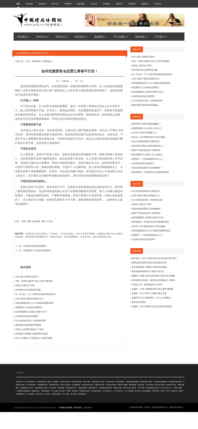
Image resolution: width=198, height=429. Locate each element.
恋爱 (29, 221)
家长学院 (138, 391)
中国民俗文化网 (99, 385)
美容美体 (42, 3)
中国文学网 (19, 382)
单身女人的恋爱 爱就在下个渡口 (29, 329)
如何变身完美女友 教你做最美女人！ (148, 146)
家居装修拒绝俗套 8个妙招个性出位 (148, 271)
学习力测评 (65, 394)
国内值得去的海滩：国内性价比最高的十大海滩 (153, 280)
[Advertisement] (99, 420)
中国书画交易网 (111, 385)
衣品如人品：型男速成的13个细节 (147, 284)
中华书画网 (149, 385)
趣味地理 (174, 391)
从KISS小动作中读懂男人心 (144, 132)
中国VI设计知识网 (87, 385)
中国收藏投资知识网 (40, 388)
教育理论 (132, 3)
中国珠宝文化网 (171, 385)
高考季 (68, 391)
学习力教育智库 (31, 385)
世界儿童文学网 (159, 385)
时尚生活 (62, 36)
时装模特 (67, 3)
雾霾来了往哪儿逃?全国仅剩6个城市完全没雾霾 (153, 276)
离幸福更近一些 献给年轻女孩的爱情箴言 (150, 172)
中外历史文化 (39, 394)
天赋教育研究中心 (71, 388)
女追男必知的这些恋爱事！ (35, 246)
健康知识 (144, 3)
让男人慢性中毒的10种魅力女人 (29, 298)
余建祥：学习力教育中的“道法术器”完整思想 (152, 306)
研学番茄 (74, 394)
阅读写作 (119, 3)
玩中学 (168, 391)
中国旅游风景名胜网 (175, 382)
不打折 (50, 221)
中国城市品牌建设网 (160, 382)
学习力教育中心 (107, 391)
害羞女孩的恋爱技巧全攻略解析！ (147, 168)
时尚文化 (42, 36)
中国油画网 (132, 385)
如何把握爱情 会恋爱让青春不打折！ (31, 312)
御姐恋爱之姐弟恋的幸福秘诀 (28, 325)
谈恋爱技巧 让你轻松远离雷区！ (37, 250)
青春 (43, 221)
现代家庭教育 (120, 382)
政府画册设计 (82, 394)
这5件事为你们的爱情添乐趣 (28, 290)
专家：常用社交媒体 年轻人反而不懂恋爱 (33, 281)
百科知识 (157, 3)
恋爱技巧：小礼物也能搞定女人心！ (148, 159)
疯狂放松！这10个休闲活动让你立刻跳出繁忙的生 (154, 258)
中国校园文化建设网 (23, 391)
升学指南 (106, 3)
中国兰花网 (86, 382)
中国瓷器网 (60, 388)
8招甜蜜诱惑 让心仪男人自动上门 (147, 128)
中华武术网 (141, 388)
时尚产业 (55, 3)
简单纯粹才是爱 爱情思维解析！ (146, 124)
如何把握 (36, 221)
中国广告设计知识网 (129, 388)
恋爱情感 (47, 61)
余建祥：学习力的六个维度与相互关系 (149, 293)
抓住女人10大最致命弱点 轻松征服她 (148, 137)
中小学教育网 (129, 391)
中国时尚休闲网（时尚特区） (71, 407)
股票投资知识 (21, 394)
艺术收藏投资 (76, 385)
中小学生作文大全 (166, 388)
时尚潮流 (23, 36)
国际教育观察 (83, 388)
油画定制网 (143, 382)
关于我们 (160, 36)
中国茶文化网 (177, 388)
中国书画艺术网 (76, 382)
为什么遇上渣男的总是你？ (27, 276)
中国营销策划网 (54, 385)
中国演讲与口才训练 (97, 382)
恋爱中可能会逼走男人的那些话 (146, 150)
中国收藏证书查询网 (105, 388)
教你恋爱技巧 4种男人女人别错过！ (148, 154)
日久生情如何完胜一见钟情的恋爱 (30, 320)
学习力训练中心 (118, 391)
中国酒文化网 (117, 388)
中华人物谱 (54, 391)
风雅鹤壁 (56, 382)
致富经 (49, 382)
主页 (28, 61)
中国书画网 (155, 391)
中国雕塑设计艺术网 (26, 388)
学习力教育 (121, 36)
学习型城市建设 (41, 382)
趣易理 (181, 391)
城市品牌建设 (146, 391)
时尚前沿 (81, 36)
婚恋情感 (80, 3)
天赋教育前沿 (35, 391)
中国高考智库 (110, 382)
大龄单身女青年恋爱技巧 (143, 163)
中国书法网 (140, 385)
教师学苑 (141, 36)
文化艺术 (93, 3)
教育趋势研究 (92, 388)
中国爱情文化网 (84, 391)
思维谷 (162, 391)
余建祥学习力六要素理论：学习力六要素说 (151, 298)
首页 (18, 3)
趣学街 (150, 382)
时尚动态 (29, 3)
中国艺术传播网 (122, 385)
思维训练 (75, 391)
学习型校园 (30, 394)
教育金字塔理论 (139, 302)
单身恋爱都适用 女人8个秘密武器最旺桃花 (34, 303)
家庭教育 (100, 36)
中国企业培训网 (65, 385)
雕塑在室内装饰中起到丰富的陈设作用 (149, 262)
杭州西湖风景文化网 (152, 388)
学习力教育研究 (29, 382)
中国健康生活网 (42, 385)
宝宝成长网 (52, 388)
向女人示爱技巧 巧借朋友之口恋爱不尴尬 (33, 338)
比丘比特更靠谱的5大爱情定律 (145, 141)
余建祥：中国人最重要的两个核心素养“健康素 (152, 289)
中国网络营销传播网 (132, 382)
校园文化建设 (56, 394)
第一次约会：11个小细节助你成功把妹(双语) (35, 294)
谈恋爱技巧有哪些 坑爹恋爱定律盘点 (31, 333)
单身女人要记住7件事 (25, 285)
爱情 (24, 221)
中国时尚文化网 (65, 382)
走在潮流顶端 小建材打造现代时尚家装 (149, 267)
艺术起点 (48, 394)
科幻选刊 (62, 391)
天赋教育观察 (45, 391)
